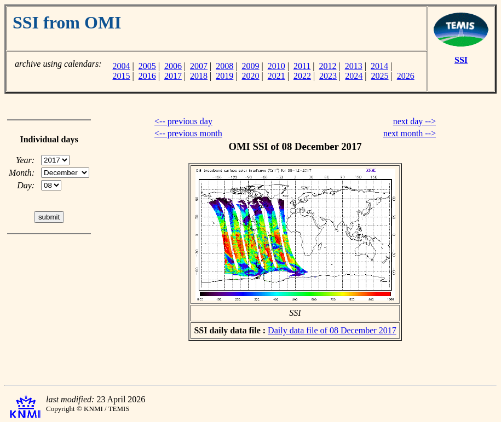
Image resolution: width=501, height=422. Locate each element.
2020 (251, 75)
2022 (302, 75)
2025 (380, 75)
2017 (173, 75)
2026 (405, 75)
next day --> (414, 121)
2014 (379, 66)
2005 (147, 66)
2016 (147, 75)
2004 (121, 66)
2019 (224, 75)
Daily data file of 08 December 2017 (332, 330)
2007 (199, 66)
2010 (276, 66)
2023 (328, 75)
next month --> (409, 133)
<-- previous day (183, 121)
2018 (199, 75)
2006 (173, 66)
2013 (353, 66)
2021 (276, 75)
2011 (301, 66)
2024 (353, 75)
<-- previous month (188, 133)
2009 (251, 66)
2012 (328, 66)
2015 (121, 75)
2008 (224, 66)
